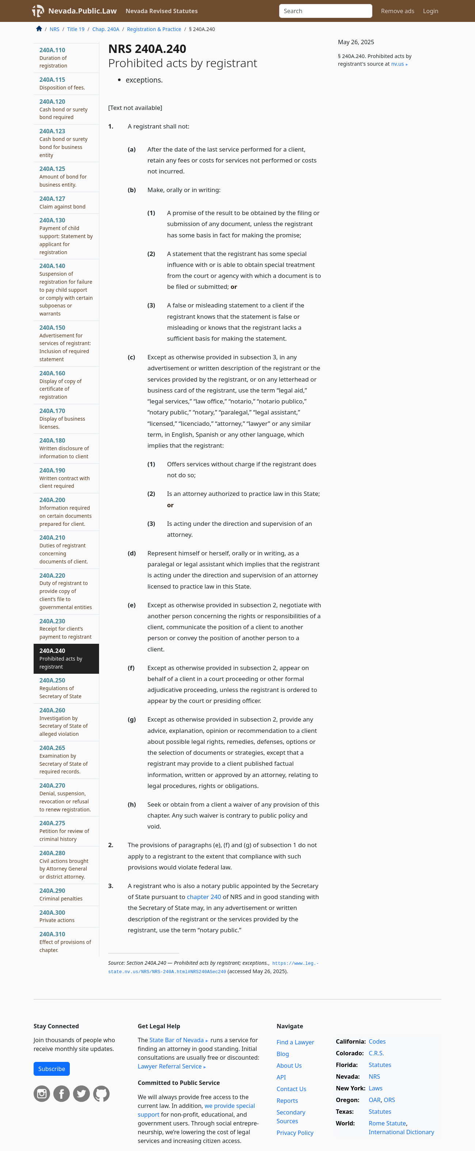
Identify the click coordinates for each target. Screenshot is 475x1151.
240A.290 (61, 894)
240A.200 (65, 511)
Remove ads (397, 11)
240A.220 (65, 591)
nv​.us (397, 63)
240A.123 (63, 142)
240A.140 (66, 289)
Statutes (380, 1065)
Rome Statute (387, 1123)
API (281, 1077)
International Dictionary (401, 1132)
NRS (55, 29)
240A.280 (63, 864)
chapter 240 (204, 896)
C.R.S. (376, 1053)
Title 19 (76, 29)
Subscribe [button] (51, 1069)
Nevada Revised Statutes (162, 11)
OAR (374, 1100)
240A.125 (63, 176)
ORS (389, 1100)
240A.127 (62, 202)
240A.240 (60, 658)
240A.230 (65, 628)
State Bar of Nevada (176, 1040)
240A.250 (60, 688)
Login (430, 11)
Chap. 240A (105, 29)
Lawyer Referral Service (170, 1066)
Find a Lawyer (295, 1042)
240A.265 (63, 759)
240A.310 (65, 941)
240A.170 (62, 418)
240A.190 (64, 478)
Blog (283, 1054)
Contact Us (291, 1089)
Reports (287, 1101)
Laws (376, 1088)
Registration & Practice (154, 29)
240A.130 (66, 235)
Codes (377, 1041)
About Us (289, 1066)
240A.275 (64, 830)
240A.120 (63, 109)
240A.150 (65, 343)
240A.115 (62, 83)
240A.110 (53, 57)
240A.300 (57, 916)
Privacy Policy (295, 1133)
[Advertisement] (386, 194)
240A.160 (60, 384)
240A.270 (65, 796)
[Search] (325, 11)
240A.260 (63, 721)
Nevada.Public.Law (82, 11)
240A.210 (63, 549)
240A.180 (64, 448)
